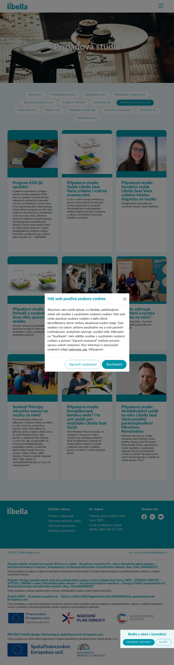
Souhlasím (114, 364)
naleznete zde (77, 349)
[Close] (125, 299)
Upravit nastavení (83, 364)
